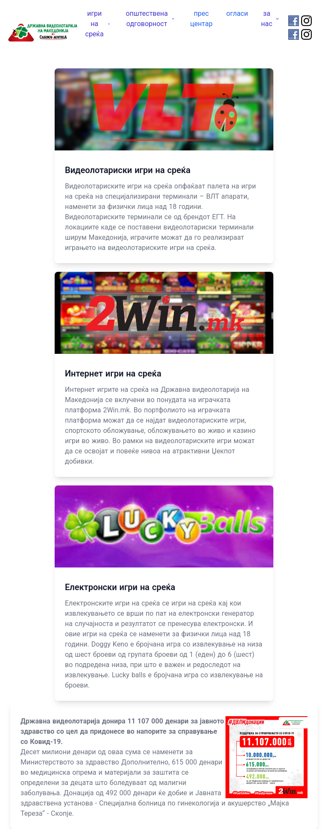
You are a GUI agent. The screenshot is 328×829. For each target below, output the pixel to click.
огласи (237, 13)
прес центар (201, 18)
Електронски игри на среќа (120, 587)
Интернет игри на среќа (113, 373)
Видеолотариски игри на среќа (127, 170)
